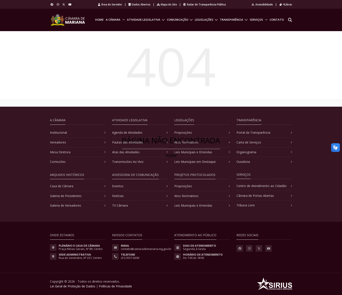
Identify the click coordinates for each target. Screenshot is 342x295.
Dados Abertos (139, 4)
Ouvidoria (243, 162)
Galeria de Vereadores (65, 205)
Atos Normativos (186, 142)
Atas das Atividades (126, 152)
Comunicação (177, 20)
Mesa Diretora (60, 152)
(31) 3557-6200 (130, 258)
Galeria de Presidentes (66, 196)
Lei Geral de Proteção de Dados (72, 286)
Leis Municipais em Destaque (195, 162)
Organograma (246, 152)
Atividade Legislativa (143, 20)
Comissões (58, 162)
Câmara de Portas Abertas (255, 196)
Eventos (117, 186)
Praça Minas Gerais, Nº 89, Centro (81, 249)
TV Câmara (120, 205)
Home (99, 20)
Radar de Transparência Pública (204, 4)
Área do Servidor (110, 4)
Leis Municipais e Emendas (193, 152)
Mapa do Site (167, 4)
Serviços (256, 20)
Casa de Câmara (61, 186)
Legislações (204, 20)
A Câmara (113, 20)
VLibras (285, 4)
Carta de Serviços (248, 142)
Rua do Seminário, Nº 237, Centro (80, 258)
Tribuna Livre (245, 205)
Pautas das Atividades (127, 142)
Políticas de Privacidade (115, 286)
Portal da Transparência (253, 132)
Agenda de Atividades (127, 132)
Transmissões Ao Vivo (128, 162)
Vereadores (58, 142)
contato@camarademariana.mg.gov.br (146, 249)
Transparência (231, 20)
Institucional (58, 132)
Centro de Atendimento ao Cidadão (261, 186)
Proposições (183, 132)
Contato (277, 20)
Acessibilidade (262, 4)
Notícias (118, 196)
